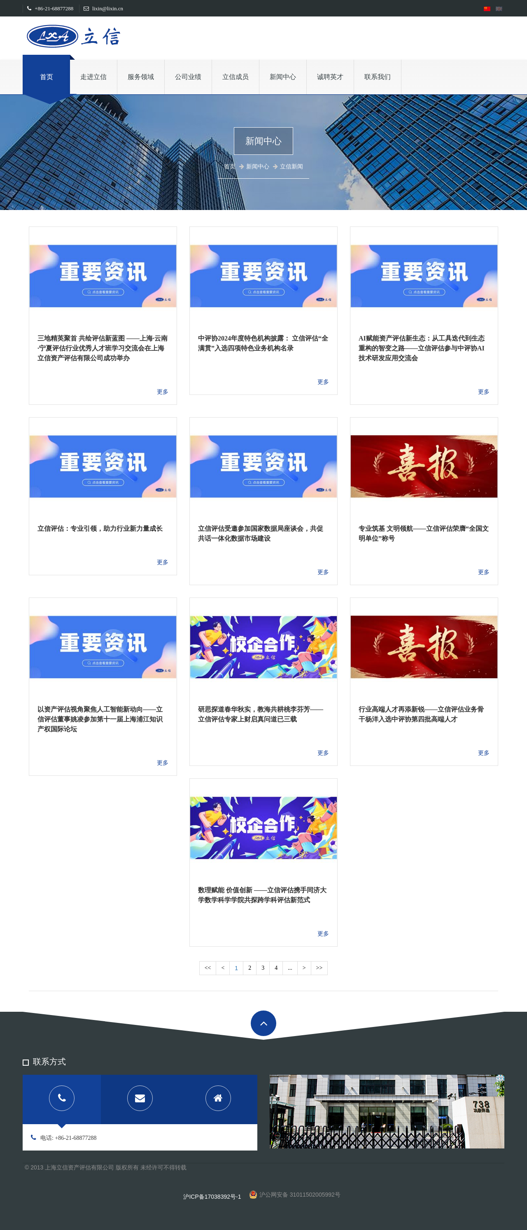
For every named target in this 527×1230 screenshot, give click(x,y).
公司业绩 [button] (188, 76)
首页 (46, 76)
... (290, 968)
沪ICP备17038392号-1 (212, 1196)
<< (208, 968)
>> (319, 968)
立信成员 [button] (235, 76)
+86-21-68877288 (50, 8)
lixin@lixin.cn (103, 8)
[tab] (62, 1099)
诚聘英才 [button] (330, 76)
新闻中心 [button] (283, 76)
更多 (162, 392)
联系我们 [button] (377, 76)
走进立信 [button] (93, 76)
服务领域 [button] (141, 76)
